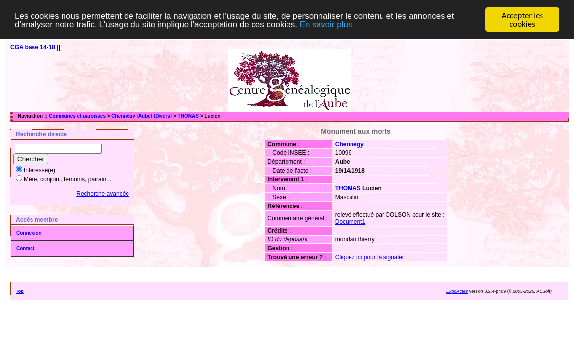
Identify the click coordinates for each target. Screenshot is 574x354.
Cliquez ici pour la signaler (369, 257)
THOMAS (188, 115)
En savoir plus (326, 24)
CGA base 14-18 (32, 47)
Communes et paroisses (77, 115)
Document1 (350, 221)
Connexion (29, 233)
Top (20, 291)
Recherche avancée (102, 193)
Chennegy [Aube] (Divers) (141, 115)
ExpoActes (457, 291)
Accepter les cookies (522, 19)
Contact (25, 248)
